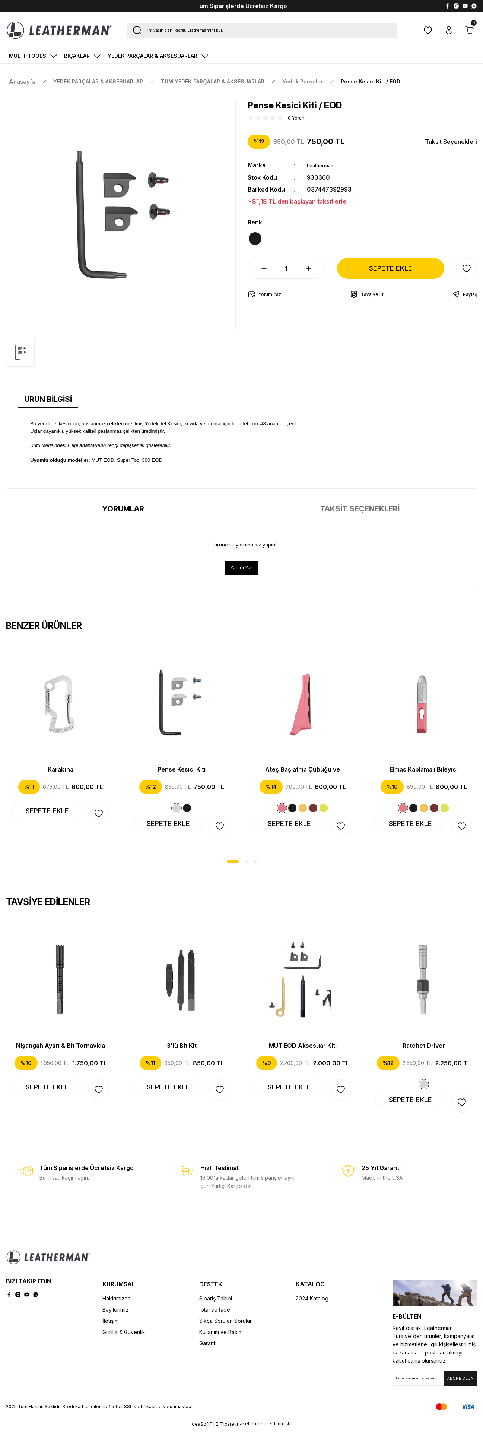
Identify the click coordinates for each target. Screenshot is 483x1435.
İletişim (110, 1326)
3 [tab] (255, 865)
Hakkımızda (116, 1304)
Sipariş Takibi (215, 1304)
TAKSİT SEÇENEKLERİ (360, 508)
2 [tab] (246, 865)
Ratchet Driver (424, 1049)
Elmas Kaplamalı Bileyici (424, 770)
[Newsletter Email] (435, 1383)
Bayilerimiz (115, 1315)
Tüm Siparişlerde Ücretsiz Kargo (241, 6)
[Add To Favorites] (466, 274)
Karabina (60, 770)
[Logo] (59, 30)
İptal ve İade (214, 1315)
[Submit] (460, 1383)
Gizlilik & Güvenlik (123, 1337)
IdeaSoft (201, 1429)
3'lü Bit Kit (182, 1049)
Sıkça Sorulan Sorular (225, 1326)
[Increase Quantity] (314, 274)
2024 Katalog (312, 1304)
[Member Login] (448, 30)
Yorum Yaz (241, 568)
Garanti (207, 1349)
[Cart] (469, 30)
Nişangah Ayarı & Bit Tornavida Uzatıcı (60, 1049)
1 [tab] (233, 865)
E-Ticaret (226, 1429)
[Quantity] (286, 274)
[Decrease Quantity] (258, 274)
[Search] (262, 30)
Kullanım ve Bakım (221, 1337)
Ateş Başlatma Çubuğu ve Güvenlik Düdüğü (302, 771)
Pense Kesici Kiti (182, 770)
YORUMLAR (123, 508)
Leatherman (323, 165)
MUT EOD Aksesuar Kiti (303, 1049)
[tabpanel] (60, 741)
